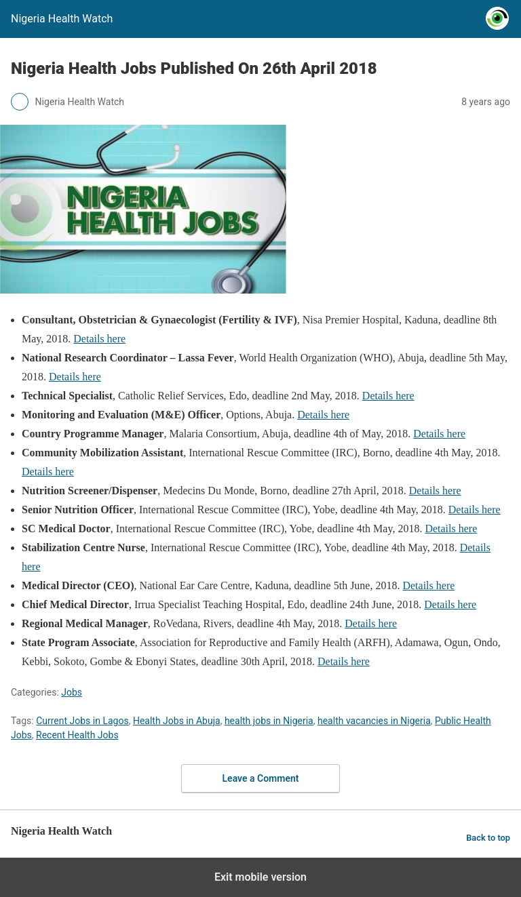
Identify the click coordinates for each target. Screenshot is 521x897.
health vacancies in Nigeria (374, 720)
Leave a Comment (261, 778)
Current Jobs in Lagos (82, 720)
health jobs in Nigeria (269, 720)
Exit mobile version (260, 877)
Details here (99, 338)
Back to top (488, 838)
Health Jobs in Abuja (176, 720)
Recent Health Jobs (77, 735)
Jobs (71, 692)
